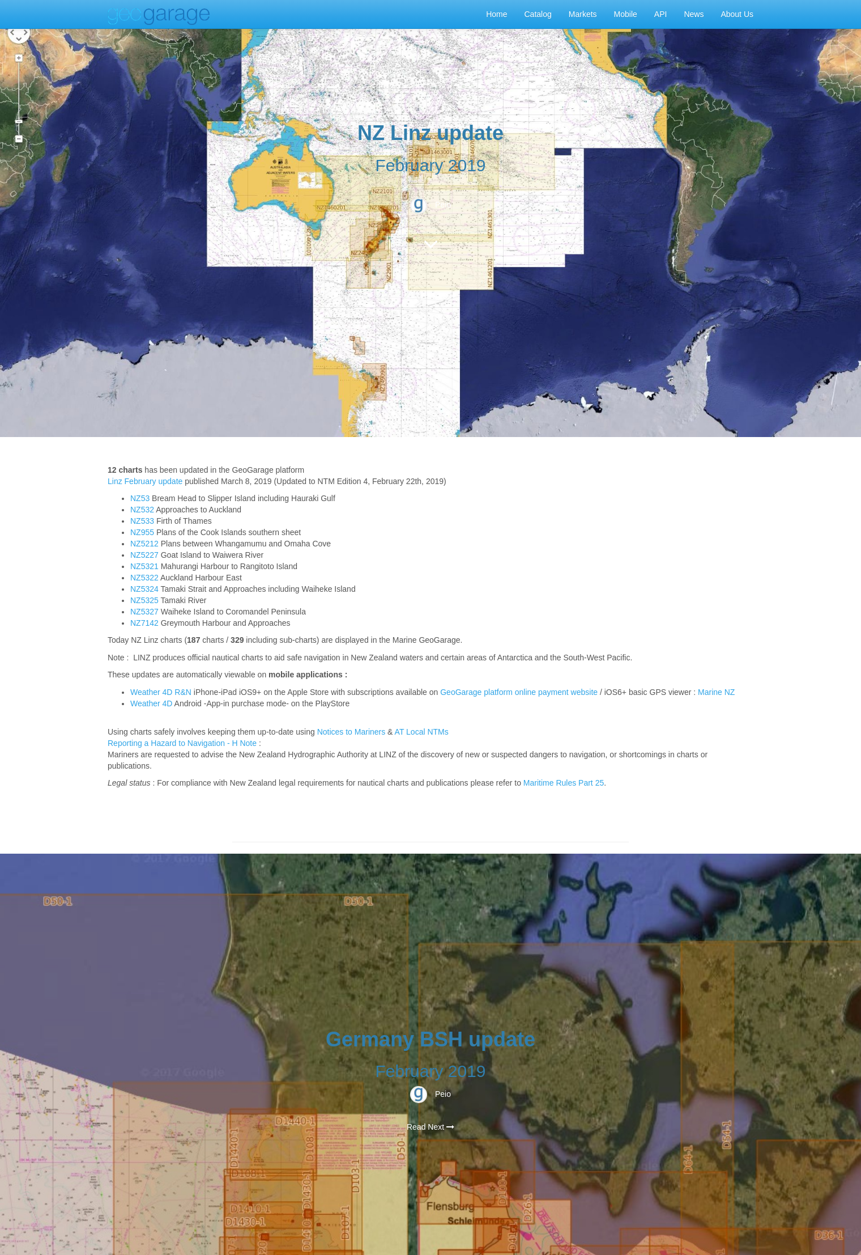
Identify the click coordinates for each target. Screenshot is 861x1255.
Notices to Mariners (351, 731)
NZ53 (140, 498)
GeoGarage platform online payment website (519, 692)
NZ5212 (144, 543)
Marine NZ (716, 692)
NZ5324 (144, 588)
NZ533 (142, 520)
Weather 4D (151, 703)
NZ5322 (144, 577)
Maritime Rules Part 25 (563, 782)
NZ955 (142, 532)
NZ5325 (144, 600)
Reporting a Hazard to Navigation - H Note (182, 743)
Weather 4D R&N (160, 692)
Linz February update (145, 481)
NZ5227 (144, 554)
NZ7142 (144, 623)
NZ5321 (144, 566)
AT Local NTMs (422, 731)
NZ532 (142, 509)
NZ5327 (144, 611)
